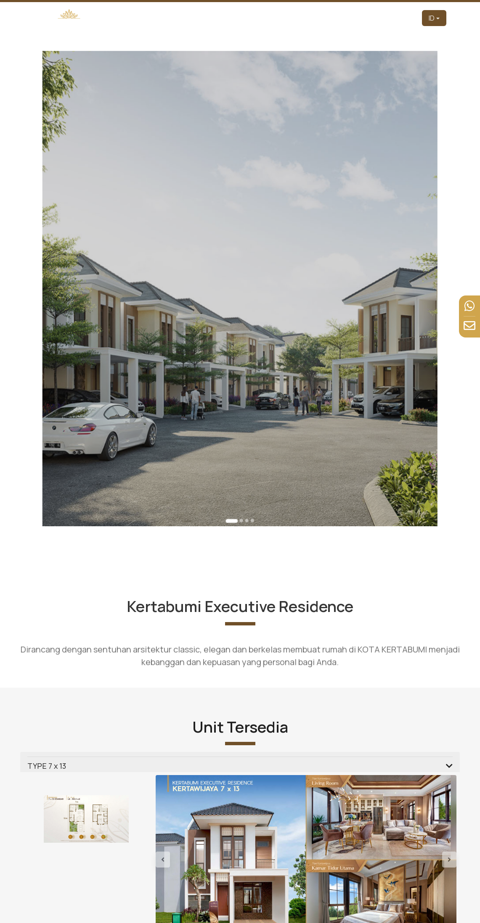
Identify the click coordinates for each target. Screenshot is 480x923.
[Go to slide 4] (249, 467)
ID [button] (432, 18)
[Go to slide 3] (245, 467)
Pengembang (216, 18)
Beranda (180, 18)
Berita (381, 18)
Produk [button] (281, 18)
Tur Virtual (317, 18)
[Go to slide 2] (241, 467)
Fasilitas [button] (349, 18)
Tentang (253, 18)
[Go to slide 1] (233, 467)
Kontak (405, 18)
